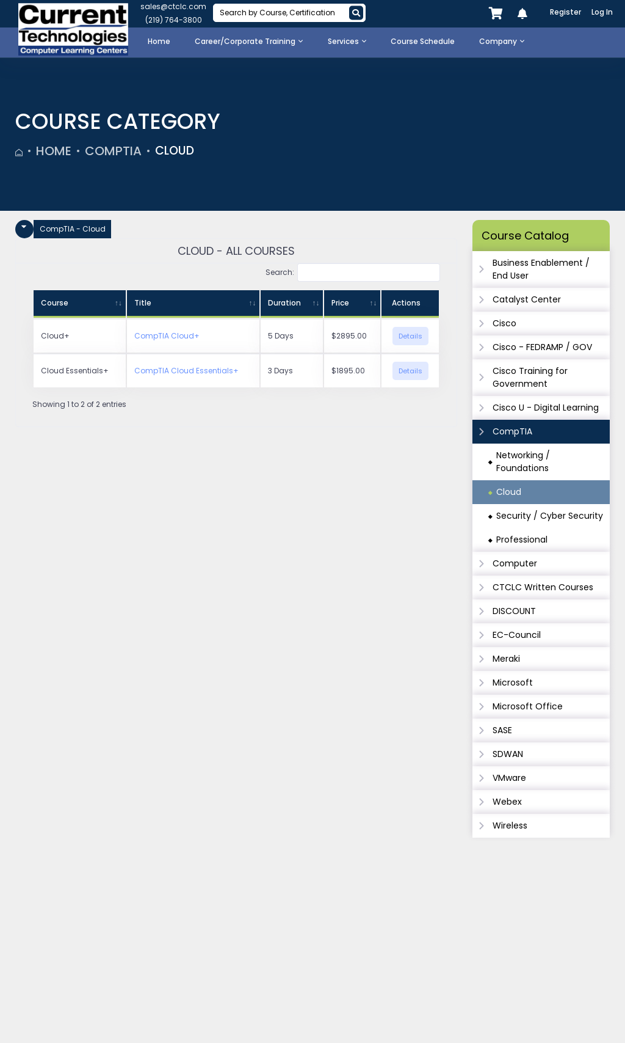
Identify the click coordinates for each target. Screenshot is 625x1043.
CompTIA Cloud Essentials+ (186, 370)
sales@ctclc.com (173, 6)
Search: (353, 272)
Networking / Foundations (523, 461)
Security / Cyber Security (549, 516)
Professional (521, 539)
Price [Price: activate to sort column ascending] (340, 303)
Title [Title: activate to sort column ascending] (142, 303)
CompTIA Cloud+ (167, 336)
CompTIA (113, 150)
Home (53, 150)
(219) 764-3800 (173, 20)
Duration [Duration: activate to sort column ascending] (284, 303)
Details (410, 336)
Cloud (176, 150)
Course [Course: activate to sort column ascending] (54, 303)
